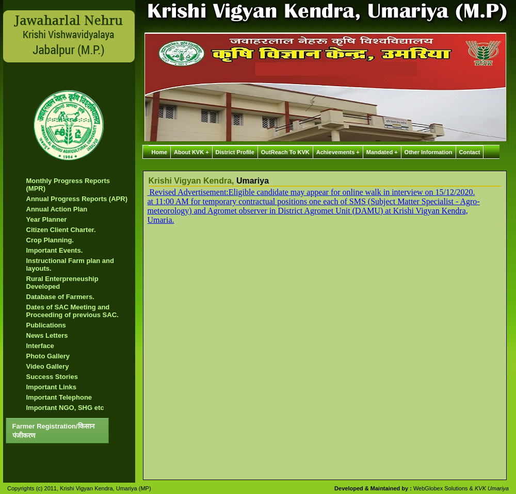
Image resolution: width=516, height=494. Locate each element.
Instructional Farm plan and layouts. (70, 264)
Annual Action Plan (57, 209)
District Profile (235, 152)
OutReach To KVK (285, 152)
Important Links (51, 387)
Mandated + (382, 152)
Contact (469, 152)
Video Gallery (47, 366)
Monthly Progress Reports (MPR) (68, 184)
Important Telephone (59, 397)
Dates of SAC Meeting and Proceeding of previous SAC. (72, 311)
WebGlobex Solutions (441, 488)
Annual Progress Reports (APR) (76, 199)
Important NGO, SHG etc (65, 407)
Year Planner (46, 219)
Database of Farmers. (60, 297)
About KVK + (191, 152)
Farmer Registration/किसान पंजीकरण (53, 430)
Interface (40, 346)
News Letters (47, 335)
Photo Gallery (48, 356)
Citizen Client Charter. (61, 230)
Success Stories (52, 377)
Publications (46, 325)
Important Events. (54, 250)
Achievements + (338, 152)
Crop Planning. (50, 240)
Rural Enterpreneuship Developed (62, 282)
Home (160, 152)
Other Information (429, 152)
